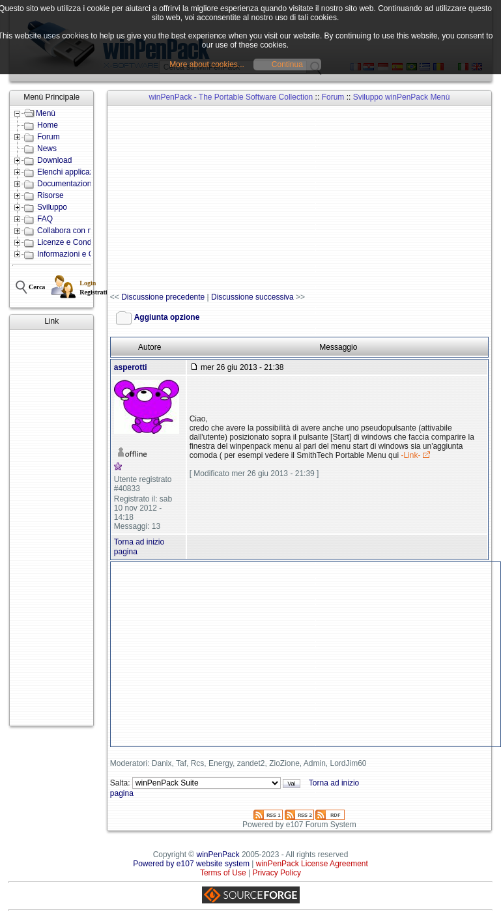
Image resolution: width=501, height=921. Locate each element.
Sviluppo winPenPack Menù (401, 97)
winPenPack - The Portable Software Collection (231, 97)
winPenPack (218, 854)
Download (54, 160)
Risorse (50, 195)
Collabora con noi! (68, 230)
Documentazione (66, 183)
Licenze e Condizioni (73, 242)
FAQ (45, 218)
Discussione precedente (163, 297)
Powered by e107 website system (191, 863)
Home (47, 125)
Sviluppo (52, 207)
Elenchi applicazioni (71, 172)
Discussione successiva (252, 297)
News (47, 148)
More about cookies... (206, 64)
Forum (48, 136)
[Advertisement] (51, 527)
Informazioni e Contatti (76, 254)
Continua (287, 64)
